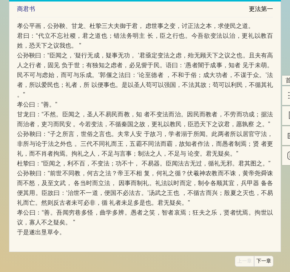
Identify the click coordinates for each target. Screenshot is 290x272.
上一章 (244, 261)
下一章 (263, 261)
